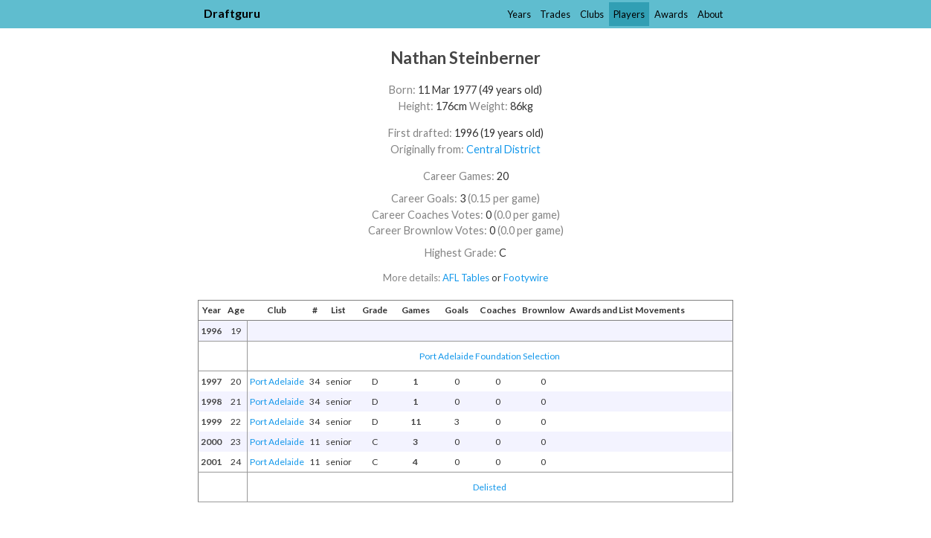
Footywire (525, 278)
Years (519, 14)
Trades (555, 14)
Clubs (592, 14)
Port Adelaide (277, 381)
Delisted (489, 487)
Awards (671, 14)
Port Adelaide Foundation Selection (489, 356)
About (710, 14)
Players (629, 14)
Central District (503, 149)
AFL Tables (465, 278)
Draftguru (232, 13)
